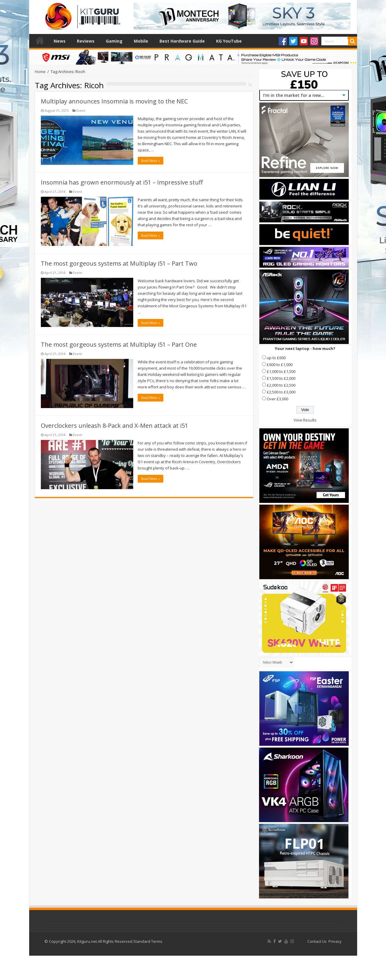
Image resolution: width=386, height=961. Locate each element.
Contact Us (317, 941)
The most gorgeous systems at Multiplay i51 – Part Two (119, 263)
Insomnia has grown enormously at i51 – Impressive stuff (122, 182)
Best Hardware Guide (182, 41)
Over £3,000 (277, 399)
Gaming (114, 41)
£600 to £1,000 (279, 364)
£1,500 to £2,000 (281, 378)
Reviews (85, 41)
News (60, 41)
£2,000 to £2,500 (281, 385)
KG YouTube (229, 41)
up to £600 (276, 357)
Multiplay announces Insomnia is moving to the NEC (114, 101)
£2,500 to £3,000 (281, 392)
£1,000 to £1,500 (281, 371)
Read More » (150, 161)
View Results (305, 420)
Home (40, 40)
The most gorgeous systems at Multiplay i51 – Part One (119, 344)
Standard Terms (147, 941)
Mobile (141, 41)
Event (80, 110)
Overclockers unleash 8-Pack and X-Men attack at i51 (114, 425)
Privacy (335, 941)
